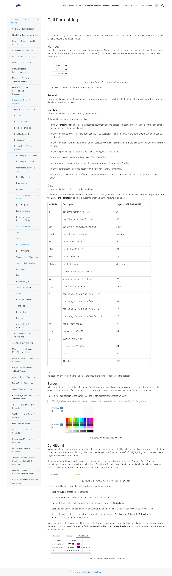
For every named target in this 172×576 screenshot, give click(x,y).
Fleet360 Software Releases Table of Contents (23, 472)
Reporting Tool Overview (26, 162)
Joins (18, 232)
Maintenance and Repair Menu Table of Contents (22, 350)
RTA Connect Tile (21, 116)
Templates (20, 306)
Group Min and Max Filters (27, 257)
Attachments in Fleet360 (22, 50)
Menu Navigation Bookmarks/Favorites (21, 70)
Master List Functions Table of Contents (21, 80)
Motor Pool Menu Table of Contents (23, 431)
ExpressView (21, 183)
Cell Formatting (22, 245)
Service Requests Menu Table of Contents (22, 369)
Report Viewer (22, 205)
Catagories (20, 269)
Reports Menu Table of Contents (23, 148)
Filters (18, 275)
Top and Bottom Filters (25, 263)
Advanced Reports (24, 226)
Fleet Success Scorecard (24, 109)
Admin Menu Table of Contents (21, 450)
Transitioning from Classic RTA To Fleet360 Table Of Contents (23, 461)
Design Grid (21, 312)
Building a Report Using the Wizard (23, 218)
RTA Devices (146, 5)
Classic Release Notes (71, 5)
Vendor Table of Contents (22, 389)
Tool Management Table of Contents (23, 416)
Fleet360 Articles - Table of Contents (102, 5)
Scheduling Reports (24, 287)
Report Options (22, 251)
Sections (20, 239)
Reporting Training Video (26, 155)
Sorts (18, 294)
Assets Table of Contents (22, 343)
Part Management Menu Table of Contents (22, 397)
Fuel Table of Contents (21, 423)
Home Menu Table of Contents (21, 102)
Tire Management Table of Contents (23, 406)
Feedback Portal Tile (22, 128)
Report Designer (23, 281)
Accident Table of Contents (23, 377)
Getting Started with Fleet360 (24, 29)
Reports (19, 189)
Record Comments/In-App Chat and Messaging (25, 481)
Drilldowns (20, 318)
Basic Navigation (23, 177)
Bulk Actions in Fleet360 (22, 63)
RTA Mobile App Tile (22, 134)
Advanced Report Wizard (23, 197)
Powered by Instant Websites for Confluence (86, 572)
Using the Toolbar (23, 300)
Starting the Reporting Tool (25, 169)
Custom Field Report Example (24, 326)
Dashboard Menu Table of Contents (23, 335)
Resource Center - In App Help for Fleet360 (24, 42)
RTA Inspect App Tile (22, 140)
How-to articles (130, 5)
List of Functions (23, 211)
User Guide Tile (20, 122)
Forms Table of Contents (22, 383)
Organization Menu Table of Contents (23, 440)
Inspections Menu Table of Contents (23, 360)
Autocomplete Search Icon (23, 57)
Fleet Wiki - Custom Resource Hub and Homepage (20, 90)
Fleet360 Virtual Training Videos (25, 35)
